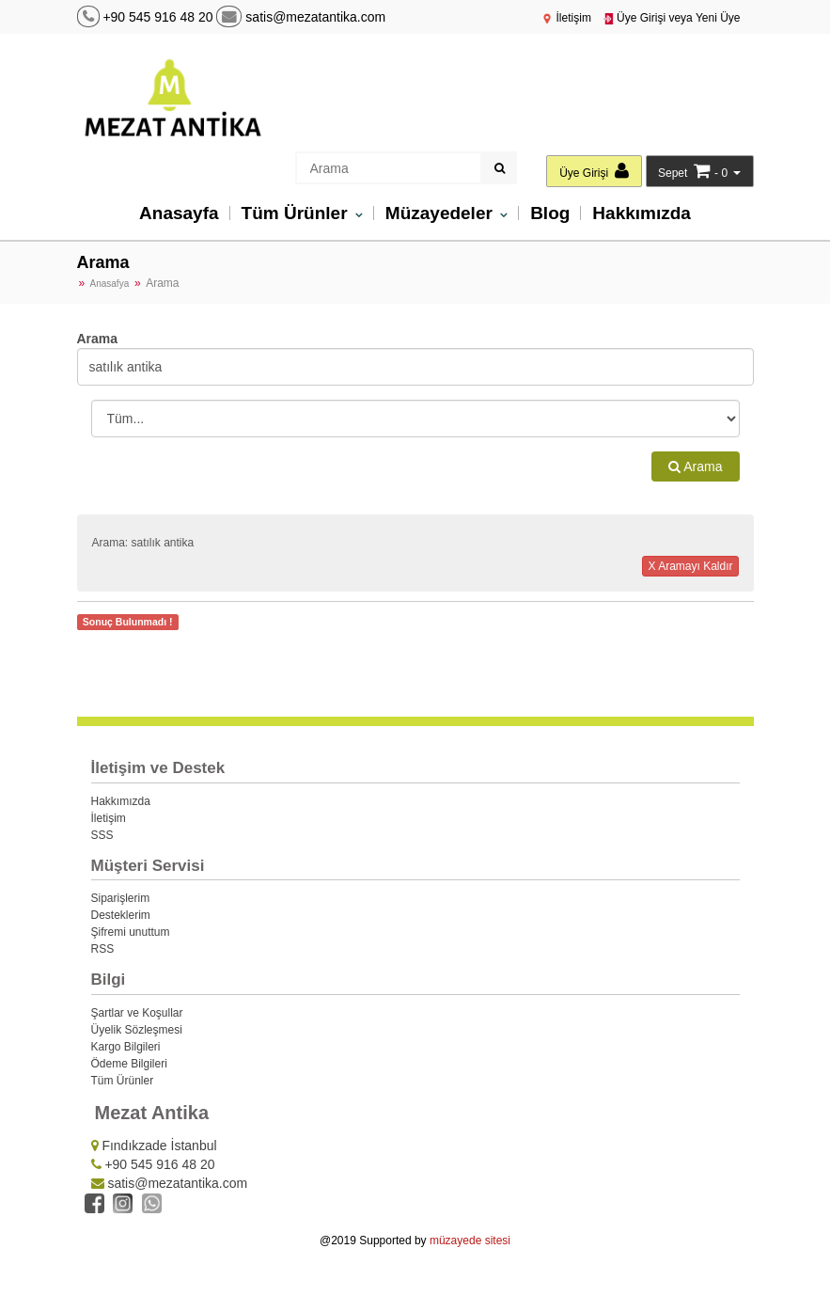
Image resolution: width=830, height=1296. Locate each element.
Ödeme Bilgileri (129, 1063)
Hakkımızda (641, 213)
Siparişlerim (120, 898)
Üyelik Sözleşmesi (136, 1029)
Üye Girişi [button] (593, 171)
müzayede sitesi (470, 1240)
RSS (103, 949)
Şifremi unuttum (130, 932)
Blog (550, 213)
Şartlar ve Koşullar (137, 1012)
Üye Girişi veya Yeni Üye (672, 17)
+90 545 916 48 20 (157, 16)
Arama (695, 466)
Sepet (672, 173)
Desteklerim (120, 915)
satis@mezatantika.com (300, 16)
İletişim (566, 17)
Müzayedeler (441, 213)
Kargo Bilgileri (126, 1046)
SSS (102, 835)
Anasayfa (179, 213)
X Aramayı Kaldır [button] (690, 566)
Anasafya (110, 283)
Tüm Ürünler (297, 213)
